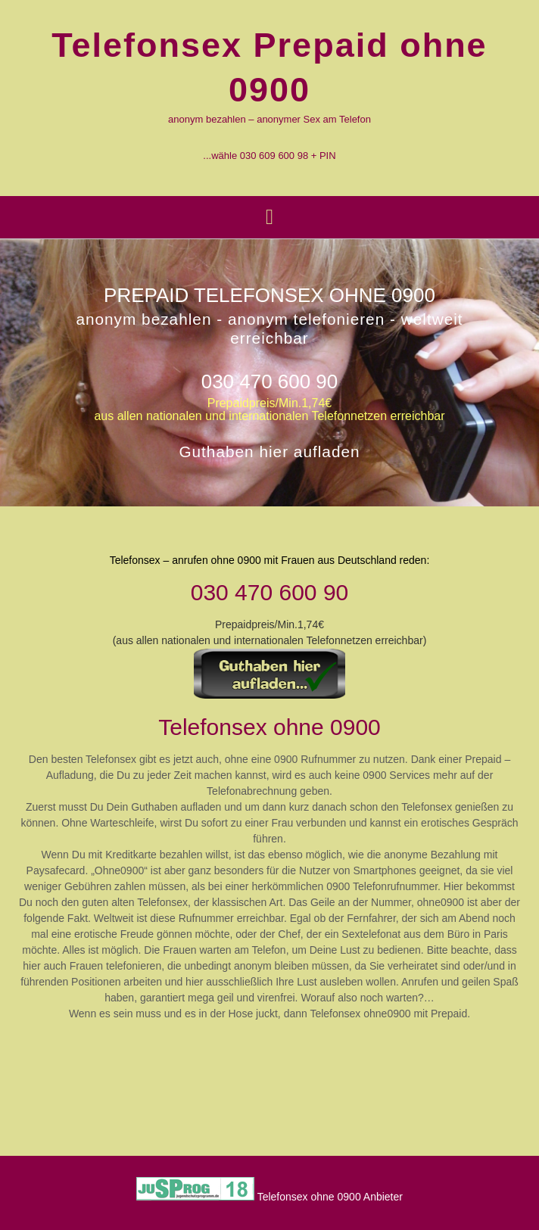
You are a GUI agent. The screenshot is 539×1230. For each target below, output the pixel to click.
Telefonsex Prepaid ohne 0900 (269, 67)
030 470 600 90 (269, 381)
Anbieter (383, 1197)
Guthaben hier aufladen (269, 452)
